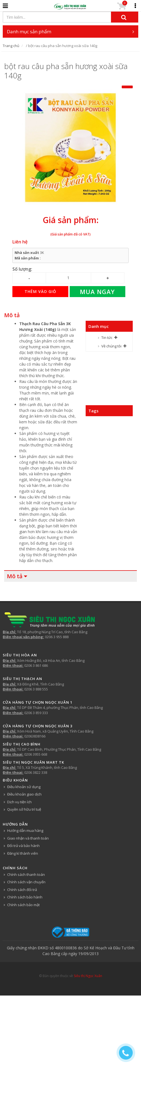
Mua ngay (97, 291)
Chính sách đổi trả (22, 889)
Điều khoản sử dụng (23, 786)
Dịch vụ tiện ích (19, 801)
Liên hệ (20, 242)
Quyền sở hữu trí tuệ (24, 809)
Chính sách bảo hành (24, 897)
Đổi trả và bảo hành (23, 845)
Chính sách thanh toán (26, 874)
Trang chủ (11, 45)
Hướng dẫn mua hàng (25, 830)
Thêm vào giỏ (40, 291)
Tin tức (106, 337)
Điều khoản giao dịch (24, 794)
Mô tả (12, 315)
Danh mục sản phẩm (70, 31)
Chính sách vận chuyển (26, 881)
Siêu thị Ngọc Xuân (88, 976)
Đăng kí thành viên (22, 853)
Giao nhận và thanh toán (28, 838)
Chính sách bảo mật (23, 904)
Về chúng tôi (111, 346)
